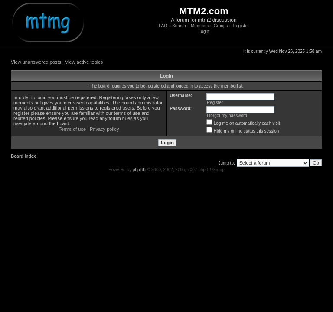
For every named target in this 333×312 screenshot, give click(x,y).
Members (200, 25)
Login (204, 31)
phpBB (139, 169)
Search (179, 25)
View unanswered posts (36, 62)
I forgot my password (227, 115)
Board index (23, 156)
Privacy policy (104, 129)
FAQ (163, 25)
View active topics (84, 62)
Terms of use (72, 129)
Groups (221, 25)
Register (241, 25)
